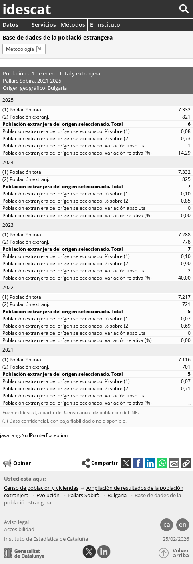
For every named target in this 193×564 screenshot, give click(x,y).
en (183, 524)
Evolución (48, 495)
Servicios (44, 24)
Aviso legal (16, 522)
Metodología (20, 49)
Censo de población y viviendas (41, 487)
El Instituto (105, 24)
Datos (10, 24)
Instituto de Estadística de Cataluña (46, 538)
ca (166, 524)
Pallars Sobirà (83, 495)
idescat (26, 9)
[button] (186, 463)
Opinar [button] (16, 463)
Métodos (73, 24)
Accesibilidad (19, 529)
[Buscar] (157, 9)
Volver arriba (181, 553)
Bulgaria (117, 495)
